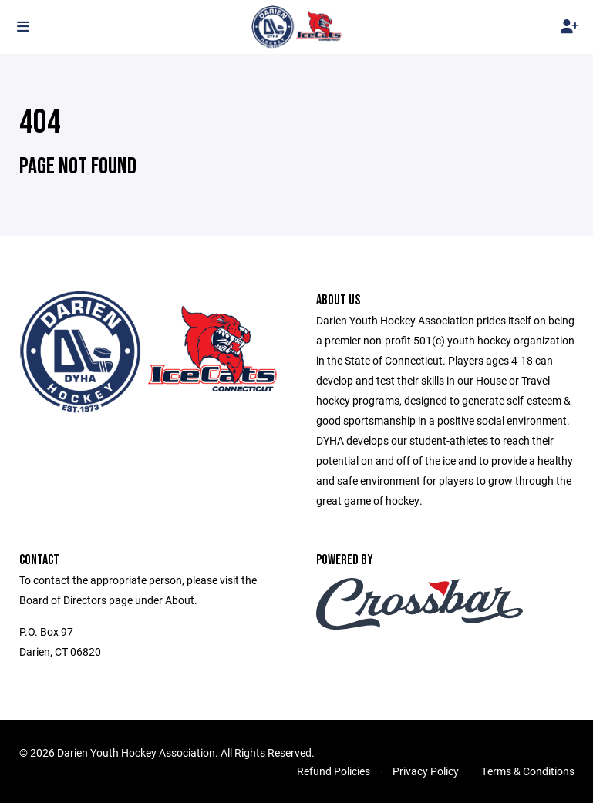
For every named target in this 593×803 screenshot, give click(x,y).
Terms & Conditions (527, 771)
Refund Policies (333, 771)
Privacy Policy (426, 771)
